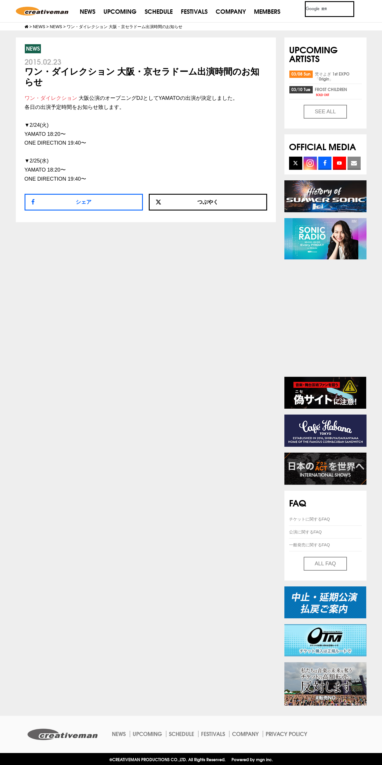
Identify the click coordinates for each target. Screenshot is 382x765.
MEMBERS (267, 11)
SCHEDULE (159, 11)
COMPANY (231, 11)
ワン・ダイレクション (51, 98)
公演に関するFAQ (305, 532)
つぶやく (187, 202)
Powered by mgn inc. (252, 759)
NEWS (87, 11)
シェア (83, 202)
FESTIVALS (194, 11)
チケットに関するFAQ (309, 519)
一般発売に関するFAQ (309, 544)
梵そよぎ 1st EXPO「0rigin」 (332, 76)
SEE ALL (325, 111)
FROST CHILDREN (331, 91)
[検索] (322, 9)
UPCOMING (119, 11)
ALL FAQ (325, 564)
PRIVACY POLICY (286, 734)
